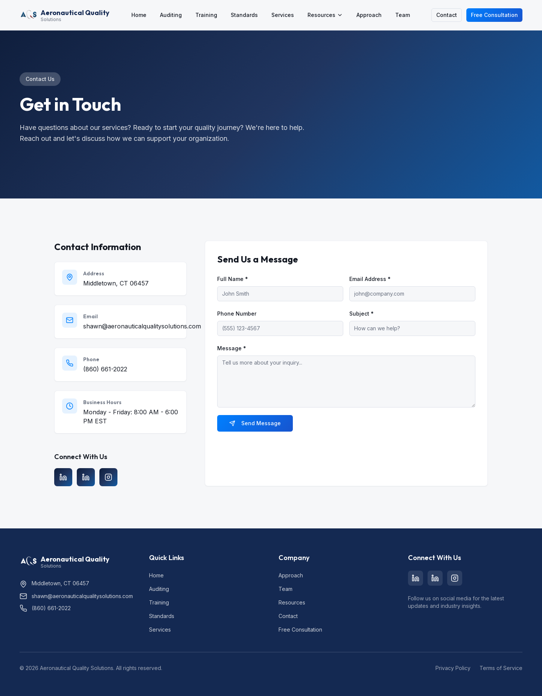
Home (138, 15)
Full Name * (232, 279)
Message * (231, 348)
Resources (325, 15)
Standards (244, 15)
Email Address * (370, 279)
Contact (446, 15)
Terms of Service (501, 668)
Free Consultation (494, 15)
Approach (369, 15)
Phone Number (236, 313)
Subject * (361, 313)
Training (206, 15)
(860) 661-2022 (105, 369)
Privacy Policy (452, 668)
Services (282, 15)
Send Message (255, 423)
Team (402, 15)
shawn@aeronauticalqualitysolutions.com (142, 326)
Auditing (171, 15)
